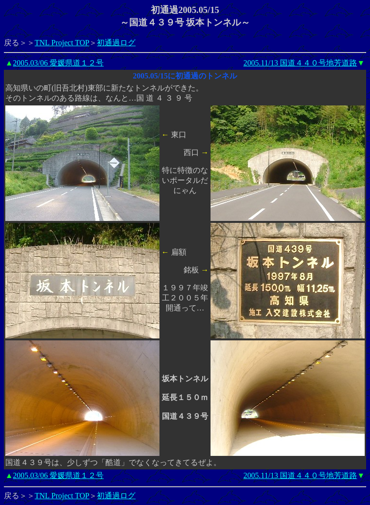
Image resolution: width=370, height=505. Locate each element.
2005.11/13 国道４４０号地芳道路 (300, 63)
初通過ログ (116, 43)
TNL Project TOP (62, 43)
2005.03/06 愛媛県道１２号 (58, 63)
